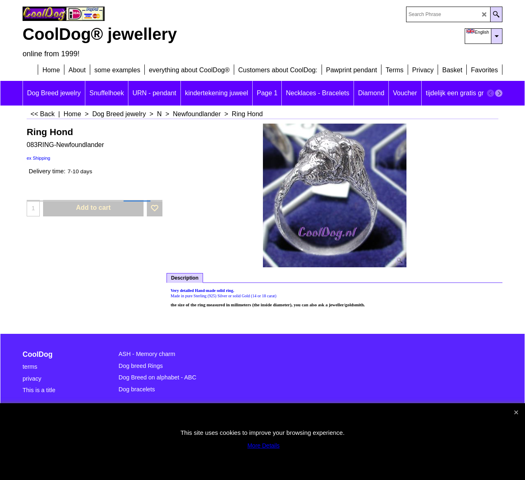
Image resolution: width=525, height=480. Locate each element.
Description (185, 278)
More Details (263, 445)
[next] (498, 93)
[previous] (490, 93)
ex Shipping (38, 158)
